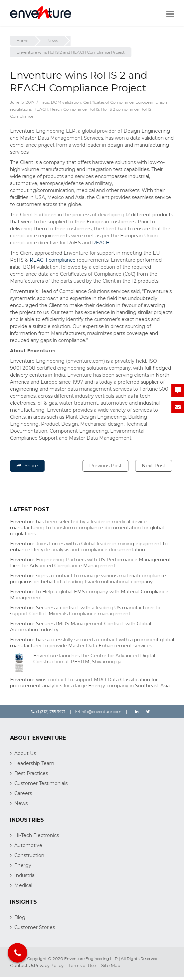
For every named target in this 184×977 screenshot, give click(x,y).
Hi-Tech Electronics (36, 835)
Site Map (110, 965)
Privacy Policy (49, 965)
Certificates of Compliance (108, 102)
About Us (25, 753)
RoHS (94, 109)
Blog (19, 917)
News (53, 40)
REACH (41, 109)
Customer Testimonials (41, 783)
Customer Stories (34, 927)
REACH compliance (53, 260)
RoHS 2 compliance (119, 109)
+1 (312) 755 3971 (48, 711)
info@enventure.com (98, 711)
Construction (29, 855)
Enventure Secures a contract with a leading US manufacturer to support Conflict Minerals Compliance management (85, 611)
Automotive (28, 845)
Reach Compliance (68, 109)
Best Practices (31, 773)
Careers (23, 793)
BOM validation (66, 102)
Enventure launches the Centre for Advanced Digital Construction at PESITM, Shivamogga (94, 659)
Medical (23, 885)
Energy (22, 865)
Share (27, 466)
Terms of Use (82, 965)
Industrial (25, 875)
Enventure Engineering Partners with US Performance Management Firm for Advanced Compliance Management (90, 563)
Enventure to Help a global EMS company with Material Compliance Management (89, 595)
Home (22, 40)
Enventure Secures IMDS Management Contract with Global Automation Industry (80, 627)
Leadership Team (34, 763)
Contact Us (22, 965)
